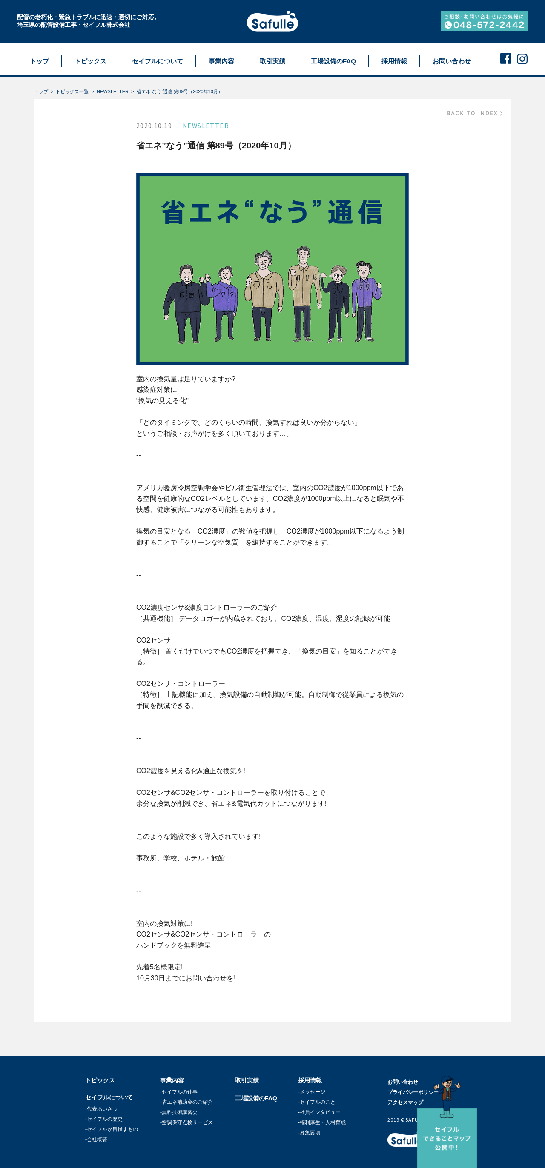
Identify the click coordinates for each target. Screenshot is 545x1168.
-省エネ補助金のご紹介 (186, 1102)
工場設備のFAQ (256, 1098)
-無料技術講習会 (179, 1112)
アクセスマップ (405, 1102)
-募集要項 (309, 1133)
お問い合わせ (402, 1082)
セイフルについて (109, 1097)
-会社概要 (96, 1139)
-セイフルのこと (317, 1102)
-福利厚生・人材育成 (322, 1122)
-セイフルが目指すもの (111, 1129)
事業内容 (172, 1080)
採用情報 (310, 1080)
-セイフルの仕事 (179, 1092)
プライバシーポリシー (413, 1092)
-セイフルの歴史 (104, 1119)
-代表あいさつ (101, 1109)
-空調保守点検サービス (186, 1122)
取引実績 (247, 1080)
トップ (41, 91)
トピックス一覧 (72, 91)
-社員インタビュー (319, 1112)
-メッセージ (311, 1092)
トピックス (100, 1080)
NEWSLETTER (113, 91)
